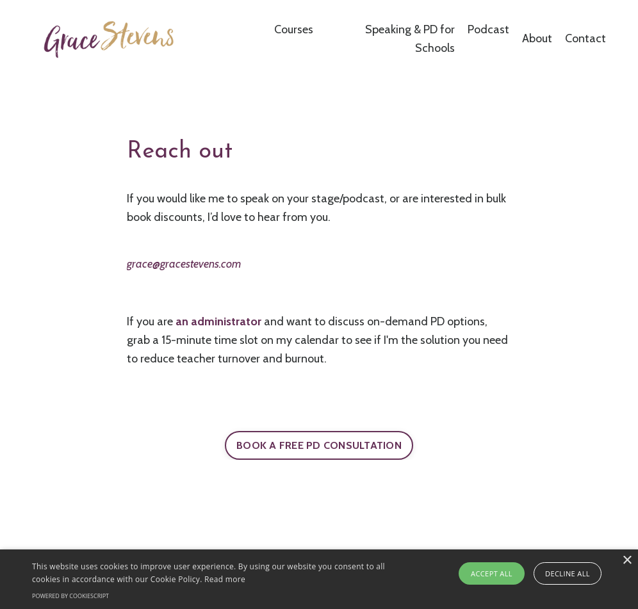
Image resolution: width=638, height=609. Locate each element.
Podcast (488, 29)
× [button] (627, 560)
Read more (224, 579)
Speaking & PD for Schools (410, 38)
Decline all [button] (567, 573)
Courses (293, 29)
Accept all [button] (491, 573)
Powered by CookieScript (70, 596)
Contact (585, 38)
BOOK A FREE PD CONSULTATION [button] (319, 445)
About (537, 38)
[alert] (319, 579)
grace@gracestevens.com (184, 264)
